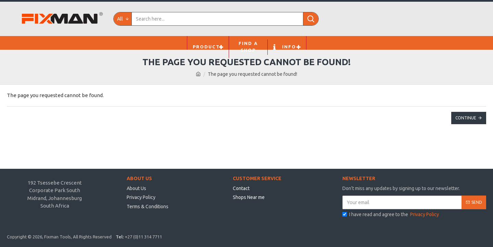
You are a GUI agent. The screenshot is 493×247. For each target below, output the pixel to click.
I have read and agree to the (391, 214)
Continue (465, 118)
